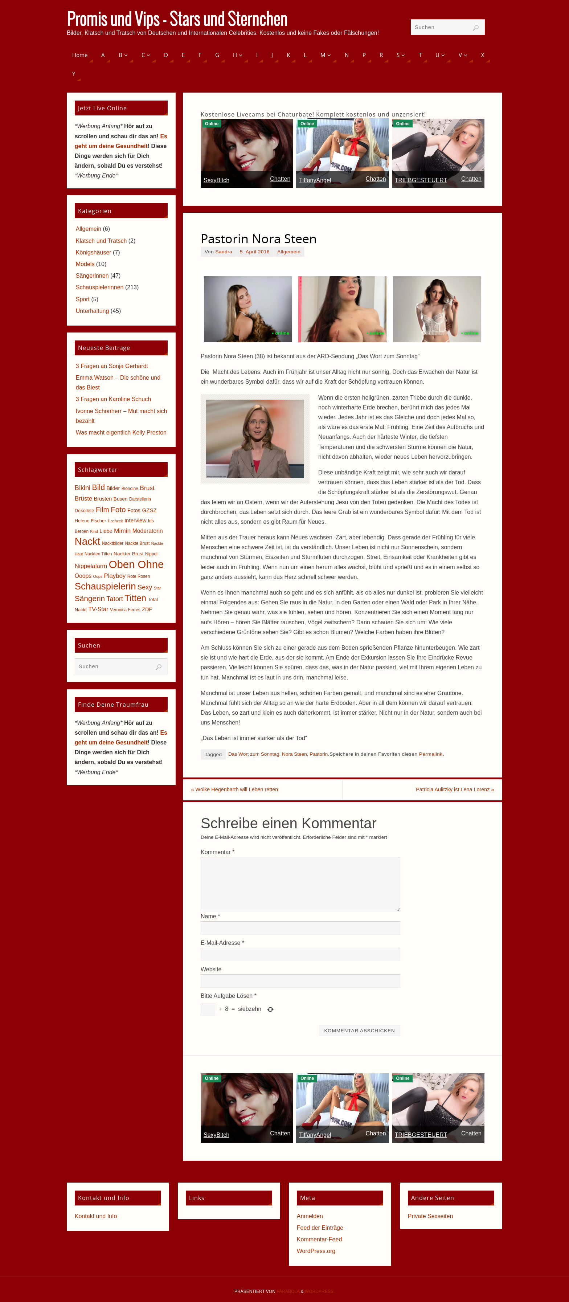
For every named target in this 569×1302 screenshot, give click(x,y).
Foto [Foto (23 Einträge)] (118, 509)
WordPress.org (316, 1252)
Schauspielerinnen (100, 287)
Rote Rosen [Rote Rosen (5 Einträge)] (138, 576)
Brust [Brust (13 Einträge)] (147, 487)
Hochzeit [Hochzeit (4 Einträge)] (115, 521)
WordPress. (320, 1292)
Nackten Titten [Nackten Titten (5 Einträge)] (98, 553)
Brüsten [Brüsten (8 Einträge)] (103, 499)
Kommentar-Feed (319, 1240)
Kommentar (217, 853)
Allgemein (288, 251)
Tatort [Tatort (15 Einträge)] (115, 599)
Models (85, 264)
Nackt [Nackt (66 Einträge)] (87, 541)
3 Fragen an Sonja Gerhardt (112, 366)
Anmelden (310, 1217)
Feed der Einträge (320, 1229)
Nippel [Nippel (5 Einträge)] (151, 553)
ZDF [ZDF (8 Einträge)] (147, 609)
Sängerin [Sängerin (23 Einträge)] (90, 598)
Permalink (431, 754)
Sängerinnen (92, 276)
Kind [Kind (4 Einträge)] (94, 531)
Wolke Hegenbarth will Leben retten (249, 790)
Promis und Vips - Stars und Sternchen (177, 20)
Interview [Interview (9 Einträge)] (135, 520)
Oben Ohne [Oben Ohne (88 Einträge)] (136, 564)
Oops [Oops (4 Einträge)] (97, 576)
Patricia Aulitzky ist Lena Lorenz (441, 790)
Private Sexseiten (430, 1217)
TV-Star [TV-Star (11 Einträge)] (98, 609)
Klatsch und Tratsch (101, 241)
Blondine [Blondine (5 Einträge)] (130, 488)
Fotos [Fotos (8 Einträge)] (133, 510)
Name (210, 917)
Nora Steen (294, 754)
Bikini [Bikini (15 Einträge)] (82, 487)
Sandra (223, 251)
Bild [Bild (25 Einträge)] (98, 487)
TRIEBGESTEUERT (421, 180)
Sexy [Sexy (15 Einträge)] (145, 587)
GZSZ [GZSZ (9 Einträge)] (149, 510)
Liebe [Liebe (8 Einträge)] (105, 531)
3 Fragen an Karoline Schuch (113, 399)
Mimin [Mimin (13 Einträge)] (122, 530)
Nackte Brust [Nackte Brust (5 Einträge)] (137, 543)
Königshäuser (93, 252)
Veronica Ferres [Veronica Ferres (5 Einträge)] (125, 609)
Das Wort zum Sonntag (253, 754)
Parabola (288, 1292)
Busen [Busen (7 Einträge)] (121, 499)
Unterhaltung (92, 311)
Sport (83, 299)
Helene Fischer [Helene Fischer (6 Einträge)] (90, 520)
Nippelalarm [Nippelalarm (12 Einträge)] (91, 566)
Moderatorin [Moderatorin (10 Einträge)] (147, 531)
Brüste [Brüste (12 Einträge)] (83, 498)
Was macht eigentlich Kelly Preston (121, 432)
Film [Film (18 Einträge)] (102, 510)
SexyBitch (216, 180)
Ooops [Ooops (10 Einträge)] (83, 576)
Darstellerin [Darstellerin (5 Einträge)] (140, 499)
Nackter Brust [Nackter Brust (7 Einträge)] (129, 553)
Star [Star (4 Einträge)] (157, 588)
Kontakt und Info (96, 1217)
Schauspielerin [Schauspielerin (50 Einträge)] (105, 586)
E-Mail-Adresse (222, 944)
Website (211, 970)
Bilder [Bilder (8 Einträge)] (113, 488)
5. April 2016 (255, 251)
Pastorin (319, 754)
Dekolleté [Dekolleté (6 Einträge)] (84, 510)
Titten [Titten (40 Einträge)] (135, 598)
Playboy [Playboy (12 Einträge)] (115, 575)
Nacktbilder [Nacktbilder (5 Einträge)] (112, 543)
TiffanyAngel (315, 180)
